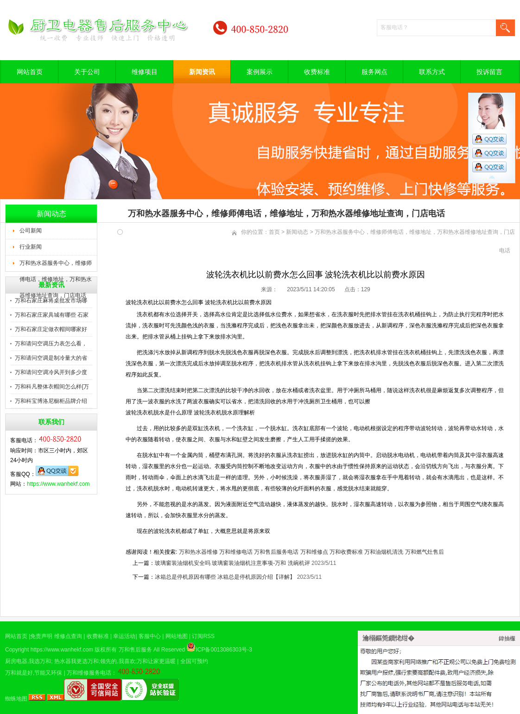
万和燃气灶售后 (424, 552)
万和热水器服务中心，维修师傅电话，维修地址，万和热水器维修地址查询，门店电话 (55, 266)
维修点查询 (68, 636)
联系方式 (432, 71)
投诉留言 (489, 71)
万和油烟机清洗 (383, 552)
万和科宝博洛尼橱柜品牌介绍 (51, 401)
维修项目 (145, 71)
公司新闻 (30, 230)
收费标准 (317, 71)
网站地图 (176, 636)
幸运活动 (124, 636)
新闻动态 (297, 232)
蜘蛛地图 (16, 698)
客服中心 (150, 636)
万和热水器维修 (198, 552)
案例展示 (260, 71)
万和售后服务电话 (276, 552)
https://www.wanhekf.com (58, 484)
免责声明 (41, 636)
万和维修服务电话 (89, 673)
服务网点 (374, 71)
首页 (274, 232)
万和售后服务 (135, 649)
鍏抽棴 (507, 638)
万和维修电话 (236, 552)
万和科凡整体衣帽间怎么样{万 (52, 386)
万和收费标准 (346, 552)
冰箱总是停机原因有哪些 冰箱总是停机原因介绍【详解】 (225, 577)
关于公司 (87, 71)
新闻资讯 (202, 71)
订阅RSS (203, 636)
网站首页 (30, 71)
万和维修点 (314, 552)
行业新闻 (30, 247)
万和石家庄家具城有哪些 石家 (52, 315)
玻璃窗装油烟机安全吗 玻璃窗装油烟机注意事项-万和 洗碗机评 (232, 563)
